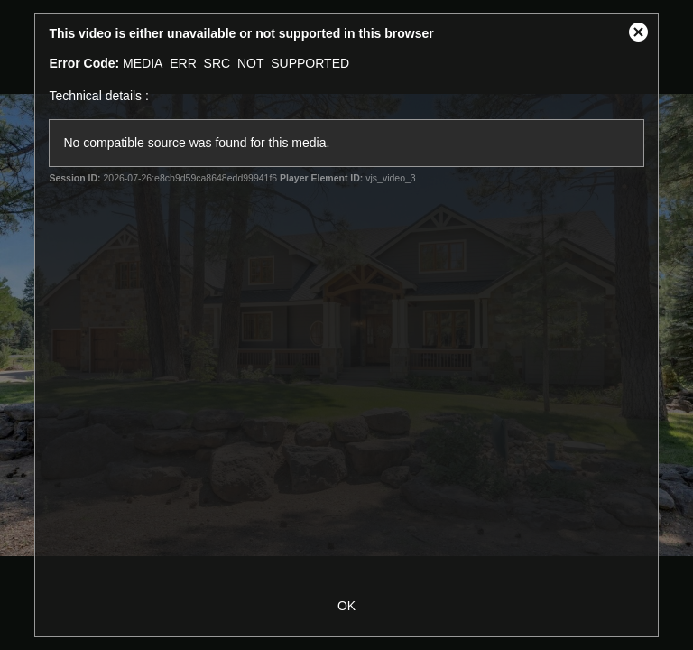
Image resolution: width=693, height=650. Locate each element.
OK (346, 606)
